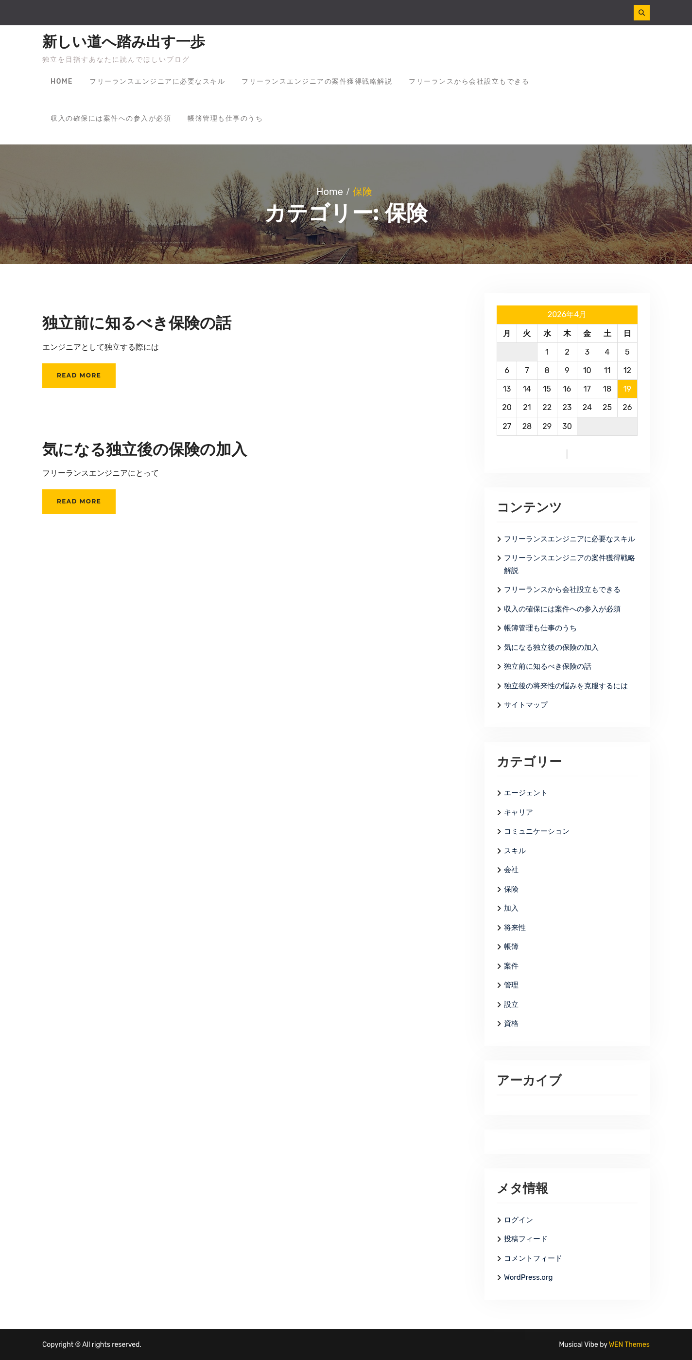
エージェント (526, 792)
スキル (515, 850)
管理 (511, 985)
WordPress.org (528, 1277)
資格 (511, 1023)
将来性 (515, 927)
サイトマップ (526, 704)
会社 (511, 869)
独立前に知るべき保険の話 (136, 322)
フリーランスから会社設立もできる (469, 81)
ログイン (518, 1220)
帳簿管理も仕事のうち (225, 118)
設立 (511, 1004)
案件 (511, 966)
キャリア (518, 812)
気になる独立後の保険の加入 (144, 449)
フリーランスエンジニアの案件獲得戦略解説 (317, 81)
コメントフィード (533, 1258)
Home (62, 81)
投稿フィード (526, 1239)
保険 (511, 889)
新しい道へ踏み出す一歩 (123, 42)
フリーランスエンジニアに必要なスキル (157, 81)
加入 (511, 908)
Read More (79, 375)
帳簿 (511, 946)
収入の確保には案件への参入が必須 (111, 118)
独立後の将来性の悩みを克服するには (566, 685)
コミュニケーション (537, 831)
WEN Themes (629, 1345)
